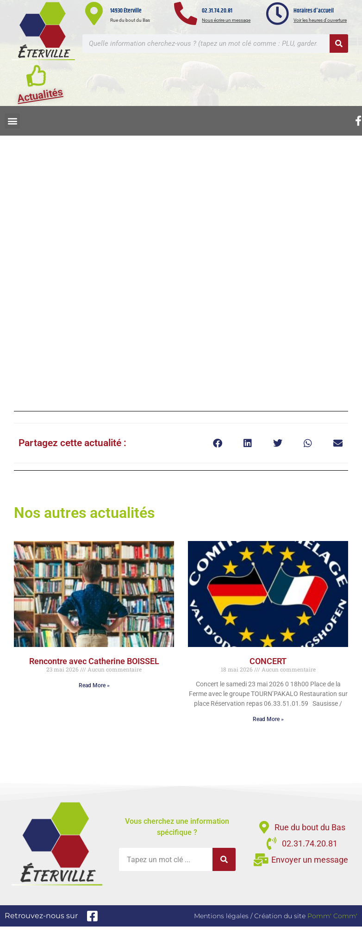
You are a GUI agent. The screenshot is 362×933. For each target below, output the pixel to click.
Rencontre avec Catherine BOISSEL (94, 661)
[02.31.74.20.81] (185, 13)
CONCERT (268, 661)
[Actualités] (37, 79)
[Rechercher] (339, 43)
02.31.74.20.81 (217, 10)
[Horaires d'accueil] (277, 13)
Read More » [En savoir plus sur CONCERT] (268, 719)
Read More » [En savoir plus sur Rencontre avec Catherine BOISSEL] (94, 685)
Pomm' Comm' (332, 916)
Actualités (39, 99)
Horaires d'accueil (313, 10)
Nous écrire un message (226, 20)
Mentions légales (221, 916)
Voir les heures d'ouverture (320, 20)
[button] (12, 121)
